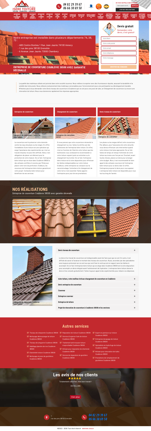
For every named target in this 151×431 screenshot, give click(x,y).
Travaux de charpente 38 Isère (100, 16)
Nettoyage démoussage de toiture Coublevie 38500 (42, 338)
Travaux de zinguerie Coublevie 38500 (44, 343)
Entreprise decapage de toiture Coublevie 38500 (106, 340)
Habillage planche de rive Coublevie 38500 (42, 348)
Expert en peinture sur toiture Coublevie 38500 (106, 334)
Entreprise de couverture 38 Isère (16, 16)
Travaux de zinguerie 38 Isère (117, 16)
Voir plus (75, 397)
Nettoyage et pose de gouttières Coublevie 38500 (41, 357)
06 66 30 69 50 (72, 8)
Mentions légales (88, 428)
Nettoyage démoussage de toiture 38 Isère (109, 16)
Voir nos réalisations (127, 9)
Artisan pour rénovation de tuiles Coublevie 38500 (107, 353)
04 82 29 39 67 (72, 4)
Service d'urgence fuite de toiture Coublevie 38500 (74, 338)
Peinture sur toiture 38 (57, 16)
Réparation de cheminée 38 (41, 16)
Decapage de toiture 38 (65, 16)
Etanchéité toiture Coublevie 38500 (42, 353)
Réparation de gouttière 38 (49, 16)
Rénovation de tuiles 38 (81, 16)
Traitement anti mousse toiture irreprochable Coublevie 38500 (73, 344)
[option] (75, 382)
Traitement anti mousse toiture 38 (32, 16)
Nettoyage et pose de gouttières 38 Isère (142, 16)
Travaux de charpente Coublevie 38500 (44, 333)
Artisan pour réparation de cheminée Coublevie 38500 (75, 350)
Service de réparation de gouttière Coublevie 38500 (75, 356)
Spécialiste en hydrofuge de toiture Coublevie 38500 (108, 346)
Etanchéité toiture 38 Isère (133, 16)
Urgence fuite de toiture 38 (24, 16)
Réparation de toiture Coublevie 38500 (76, 333)
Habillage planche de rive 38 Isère (125, 16)
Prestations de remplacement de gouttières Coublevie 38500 (107, 359)
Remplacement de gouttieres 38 (91, 16)
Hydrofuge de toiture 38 (73, 16)
